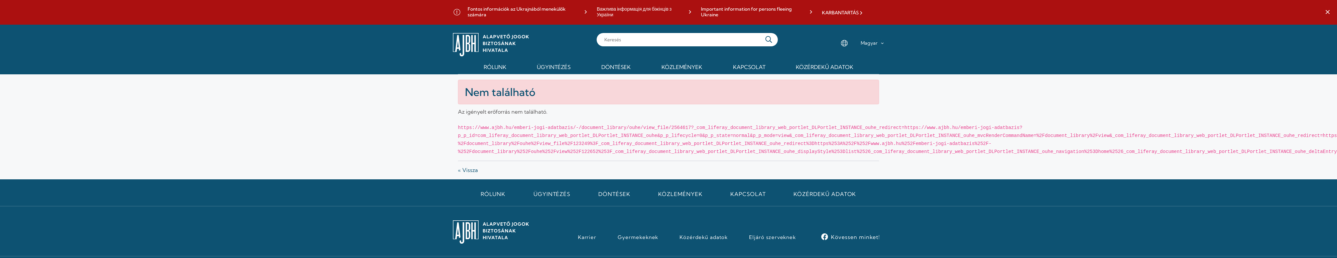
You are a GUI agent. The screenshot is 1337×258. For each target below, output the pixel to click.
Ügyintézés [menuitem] (554, 67)
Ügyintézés (552, 194)
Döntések (614, 194)
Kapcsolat (748, 194)
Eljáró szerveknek (772, 237)
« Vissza (468, 170)
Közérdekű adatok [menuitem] (824, 67)
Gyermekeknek (638, 237)
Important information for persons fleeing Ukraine (746, 12)
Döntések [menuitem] (616, 67)
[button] (1327, 12)
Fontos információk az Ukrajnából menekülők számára (517, 12)
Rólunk (493, 194)
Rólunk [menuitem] (495, 67)
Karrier (587, 237)
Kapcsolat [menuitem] (749, 67)
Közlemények (680, 194)
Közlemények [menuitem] (681, 67)
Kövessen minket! (855, 237)
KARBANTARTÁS (840, 13)
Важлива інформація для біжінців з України (634, 12)
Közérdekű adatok (825, 194)
